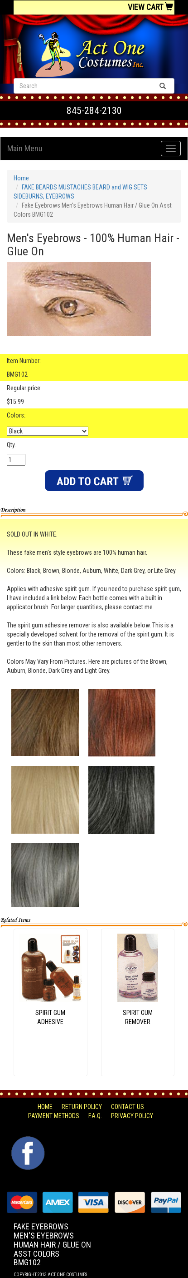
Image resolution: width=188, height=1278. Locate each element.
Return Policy (82, 1106)
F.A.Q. (95, 1115)
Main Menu (25, 148)
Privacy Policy (132, 1115)
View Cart (150, 7)
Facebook (27, 1140)
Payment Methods (53, 1115)
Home (21, 178)
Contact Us (127, 1106)
